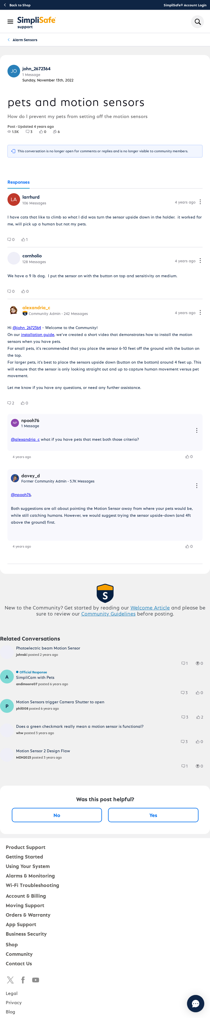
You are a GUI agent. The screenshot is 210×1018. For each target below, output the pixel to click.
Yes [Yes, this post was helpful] (153, 815)
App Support (21, 924)
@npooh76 (21, 494)
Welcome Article (150, 607)
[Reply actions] (196, 431)
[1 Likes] (28, 239)
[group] (13, 131)
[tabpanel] (105, 376)
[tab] (18, 182)
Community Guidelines (108, 613)
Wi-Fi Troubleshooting (32, 885)
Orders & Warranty (28, 914)
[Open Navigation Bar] (11, 21)
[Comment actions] (200, 202)
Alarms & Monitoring (30, 875)
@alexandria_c (25, 439)
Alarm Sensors (25, 39)
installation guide (37, 334)
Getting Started (24, 856)
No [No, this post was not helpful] (56, 815)
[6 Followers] (60, 131)
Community (19, 954)
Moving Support (25, 905)
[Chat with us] (180, 1003)
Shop (12, 944)
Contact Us (19, 963)
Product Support (25, 847)
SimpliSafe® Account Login (185, 5)
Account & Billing (26, 895)
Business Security (26, 933)
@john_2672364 (27, 327)
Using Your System (28, 866)
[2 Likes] (202, 717)
